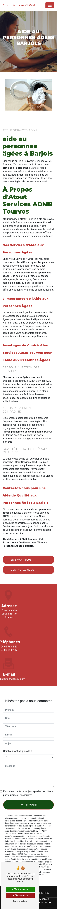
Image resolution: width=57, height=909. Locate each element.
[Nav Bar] (49, 5)
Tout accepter (20, 889)
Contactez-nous (22, 569)
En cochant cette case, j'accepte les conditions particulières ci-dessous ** (28, 789)
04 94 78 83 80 (9, 650)
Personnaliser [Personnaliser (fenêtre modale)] (20, 901)
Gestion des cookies (39, 902)
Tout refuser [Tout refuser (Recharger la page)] (20, 895)
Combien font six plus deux (18, 747)
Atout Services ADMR (18, 5)
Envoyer (32, 800)
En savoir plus (21, 559)
